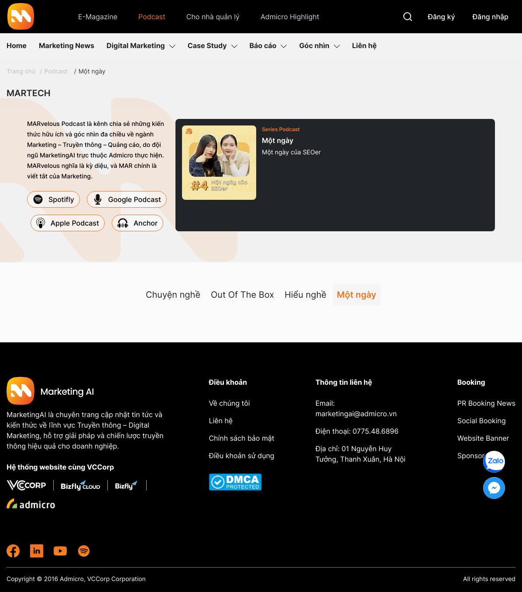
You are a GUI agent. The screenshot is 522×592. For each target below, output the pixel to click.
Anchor (137, 223)
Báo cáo (268, 45)
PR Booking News (486, 403)
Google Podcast (127, 199)
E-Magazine (97, 16)
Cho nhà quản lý (213, 16)
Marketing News (66, 45)
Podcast (151, 16)
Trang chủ (21, 71)
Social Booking (481, 420)
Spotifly (53, 199)
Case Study (212, 45)
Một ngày (92, 71)
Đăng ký (441, 16)
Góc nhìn (319, 45)
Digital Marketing (140, 45)
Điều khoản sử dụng (241, 455)
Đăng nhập (491, 16)
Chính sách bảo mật (241, 438)
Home (17, 45)
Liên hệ (364, 45)
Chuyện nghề (173, 294)
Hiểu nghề (305, 294)
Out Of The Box (242, 294)
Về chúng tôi (229, 403)
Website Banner (483, 438)
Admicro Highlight (290, 16)
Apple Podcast (67, 223)
